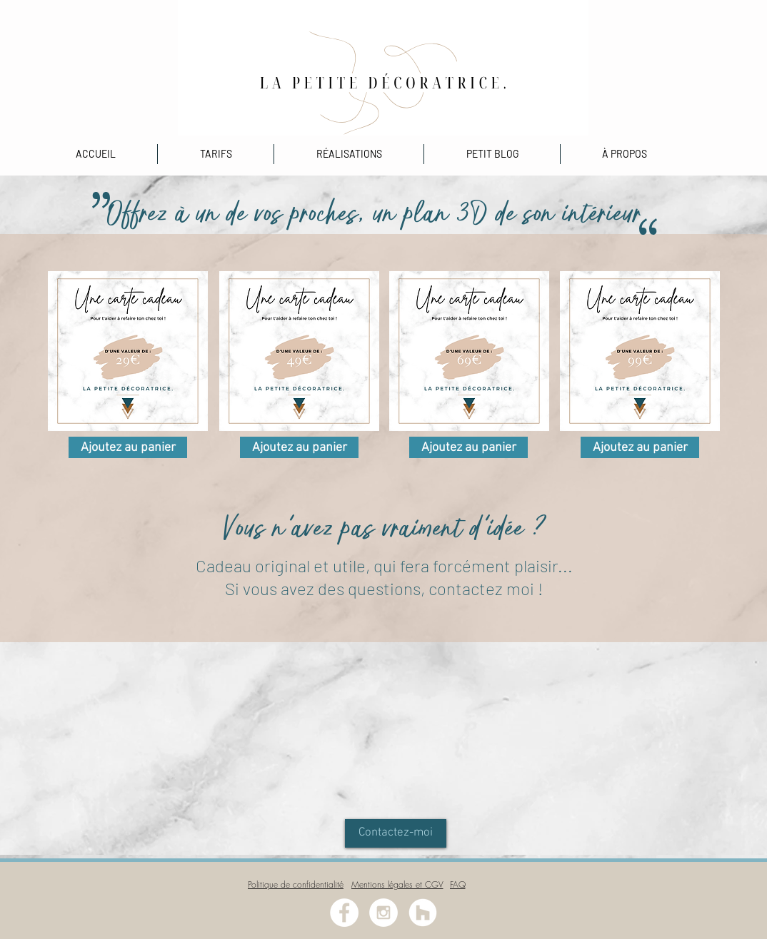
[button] (348, 154)
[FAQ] (457, 884)
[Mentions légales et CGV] (397, 884)
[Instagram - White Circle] (383, 912)
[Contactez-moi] (395, 833)
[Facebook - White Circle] (344, 912)
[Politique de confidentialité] (295, 884)
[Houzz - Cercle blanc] (422, 912)
